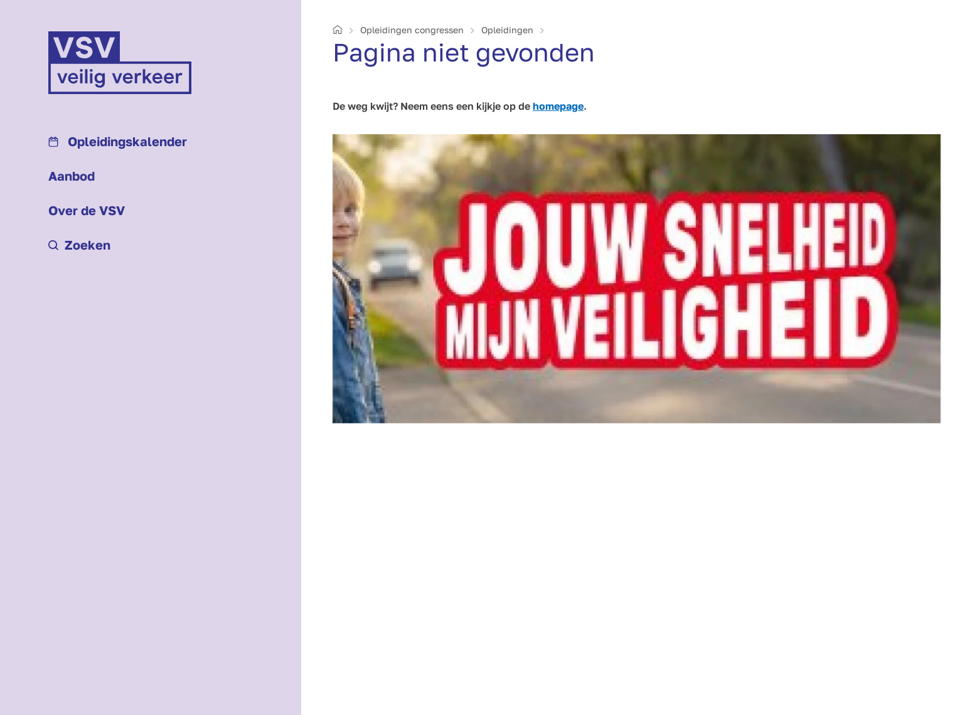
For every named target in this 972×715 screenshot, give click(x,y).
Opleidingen (507, 29)
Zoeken (79, 244)
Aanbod (71, 175)
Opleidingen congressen (412, 29)
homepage (558, 106)
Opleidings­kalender (117, 141)
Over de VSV (86, 210)
